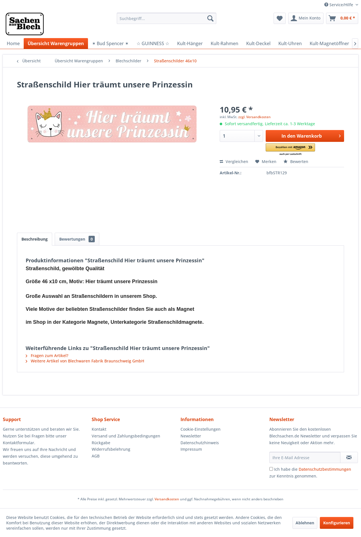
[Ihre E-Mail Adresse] (304, 457)
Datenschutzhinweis (199, 442)
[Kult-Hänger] (190, 43)
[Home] (13, 43)
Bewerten (295, 161)
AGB (96, 456)
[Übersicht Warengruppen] (56, 43)
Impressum (191, 449)
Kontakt (99, 429)
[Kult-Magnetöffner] (329, 43)
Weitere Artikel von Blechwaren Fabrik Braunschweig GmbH (85, 361)
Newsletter (190, 436)
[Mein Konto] (305, 18)
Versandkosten (167, 499)
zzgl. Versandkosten (254, 117)
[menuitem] (166, 18)
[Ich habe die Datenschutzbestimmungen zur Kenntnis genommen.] (271, 469)
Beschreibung (34, 239)
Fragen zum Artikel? (47, 355)
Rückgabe (101, 442)
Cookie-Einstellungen (200, 429)
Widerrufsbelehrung (111, 449)
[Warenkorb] (342, 18)
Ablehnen (305, 522)
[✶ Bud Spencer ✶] (110, 43)
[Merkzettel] (280, 18)
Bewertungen (77, 239)
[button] (290, 149)
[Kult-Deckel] (258, 43)
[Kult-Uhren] (290, 43)
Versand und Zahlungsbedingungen (126, 436)
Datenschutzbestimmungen (325, 469)
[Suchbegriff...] (166, 18)
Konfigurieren (336, 522)
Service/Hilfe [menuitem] (339, 4)
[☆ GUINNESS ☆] (153, 43)
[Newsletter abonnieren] (349, 457)
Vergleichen (234, 161)
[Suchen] (210, 18)
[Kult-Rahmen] (224, 43)
